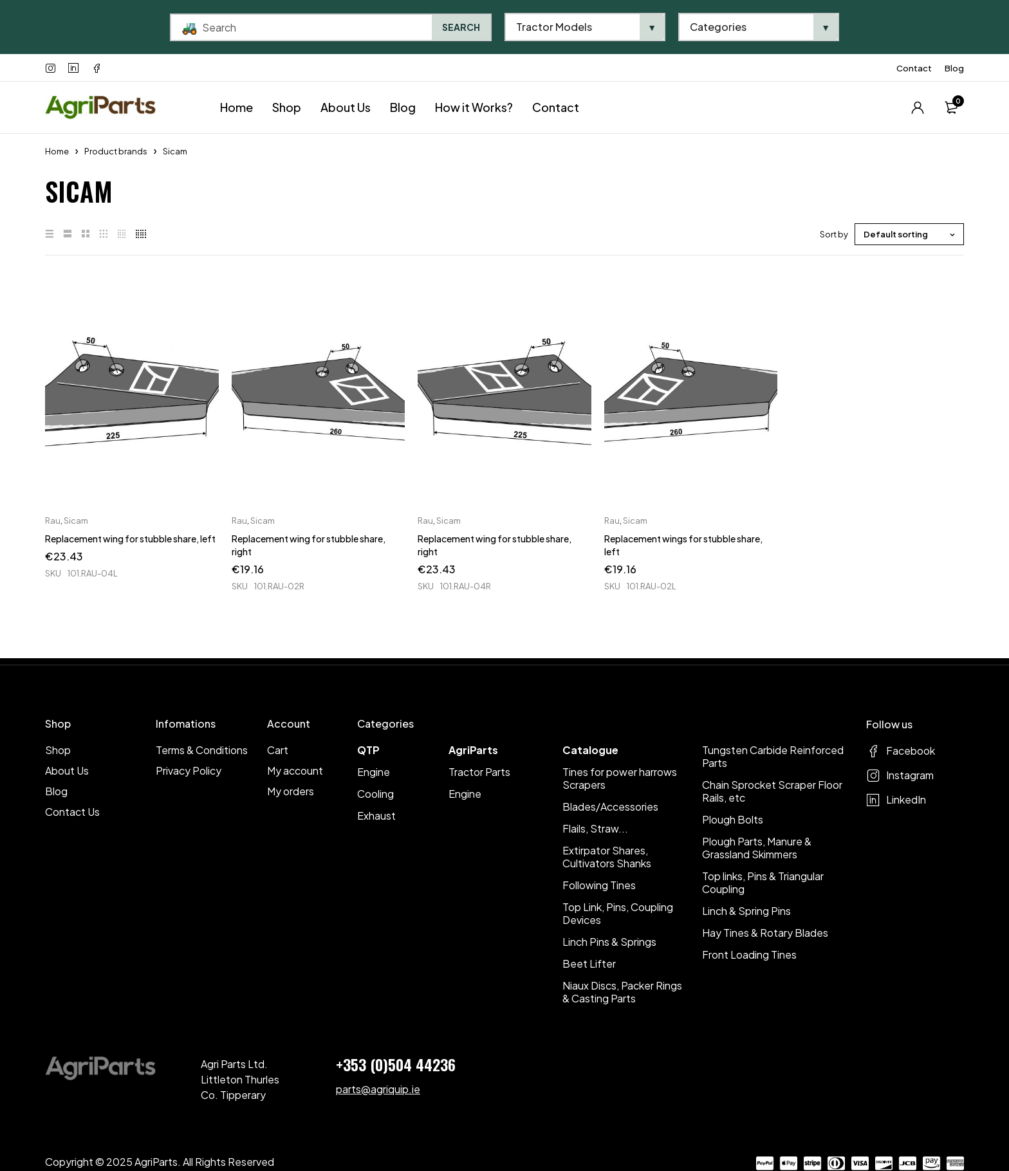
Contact (914, 68)
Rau (52, 520)
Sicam (76, 520)
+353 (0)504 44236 (396, 1064)
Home (57, 151)
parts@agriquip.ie (378, 1089)
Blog (954, 68)
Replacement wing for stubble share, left (130, 538)
